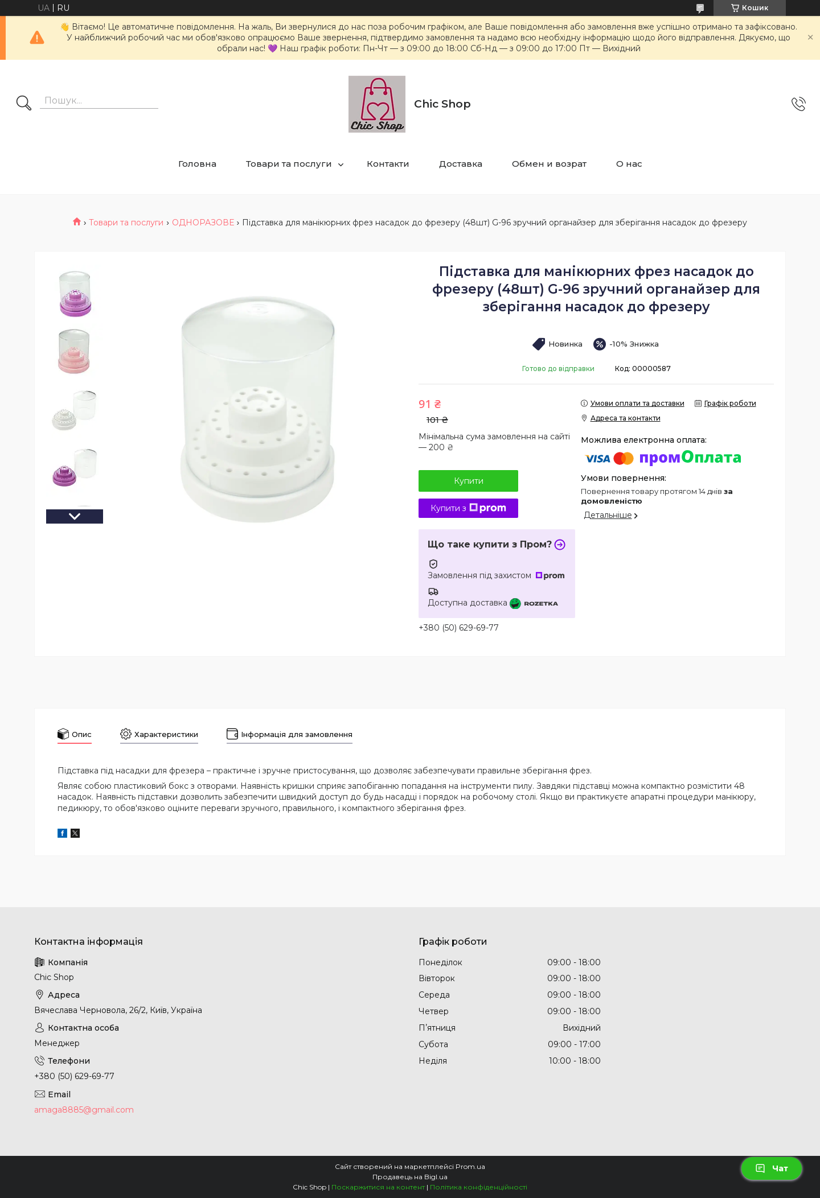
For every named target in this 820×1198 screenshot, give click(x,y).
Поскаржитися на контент (378, 1187)
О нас (629, 163)
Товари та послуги (289, 163)
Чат (771, 1168)
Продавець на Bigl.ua (410, 1176)
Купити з (468, 508)
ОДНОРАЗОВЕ (203, 222)
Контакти (388, 163)
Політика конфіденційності (478, 1187)
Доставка (460, 163)
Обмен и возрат (549, 163)
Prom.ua (470, 1166)
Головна (197, 163)
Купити (468, 481)
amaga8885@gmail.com (84, 1110)
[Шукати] (23, 104)
